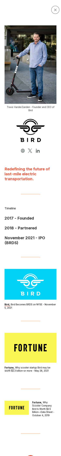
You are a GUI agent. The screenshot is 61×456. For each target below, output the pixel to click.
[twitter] (30, 151)
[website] (23, 151)
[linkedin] (37, 151)
